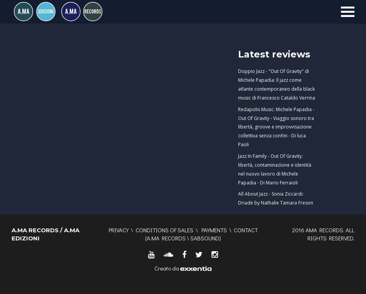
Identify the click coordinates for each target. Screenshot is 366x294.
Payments (214, 230)
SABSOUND (204, 238)
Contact (246, 230)
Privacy (119, 230)
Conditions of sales (164, 230)
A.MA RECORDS (166, 238)
